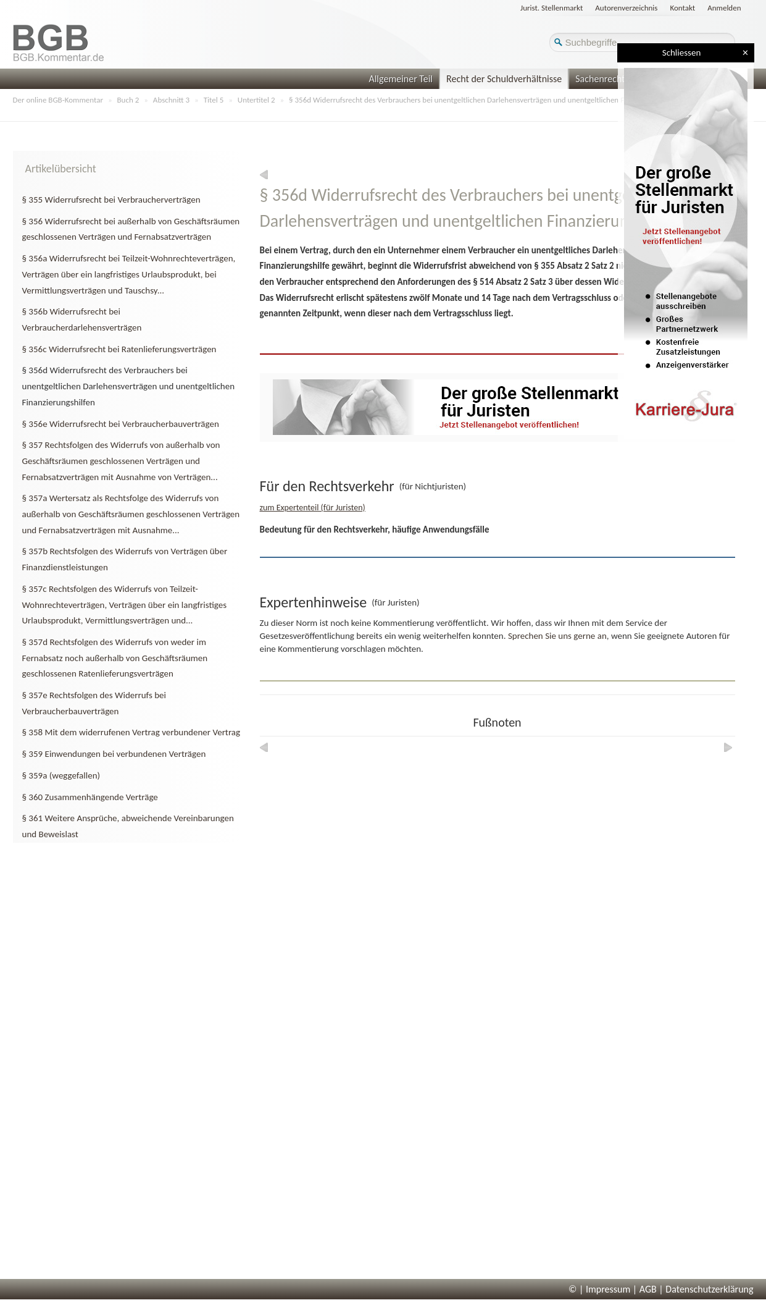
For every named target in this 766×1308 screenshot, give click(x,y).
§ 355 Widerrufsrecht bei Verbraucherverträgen (111, 199)
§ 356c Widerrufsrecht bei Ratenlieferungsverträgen (119, 349)
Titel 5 (214, 99)
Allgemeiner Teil (400, 79)
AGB (648, 1289)
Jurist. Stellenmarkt (551, 7)
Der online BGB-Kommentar (58, 99)
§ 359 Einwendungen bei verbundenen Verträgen (114, 753)
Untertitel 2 (256, 99)
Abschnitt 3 (171, 99)
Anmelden (724, 7)
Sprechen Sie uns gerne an (557, 635)
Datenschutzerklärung (709, 1289)
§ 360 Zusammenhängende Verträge (90, 797)
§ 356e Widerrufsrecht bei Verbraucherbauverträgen (120, 423)
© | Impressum (599, 1289)
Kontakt (682, 7)
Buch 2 (128, 99)
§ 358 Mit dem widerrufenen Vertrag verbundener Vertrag (131, 732)
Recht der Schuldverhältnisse (504, 79)
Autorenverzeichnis (626, 7)
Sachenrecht (600, 79)
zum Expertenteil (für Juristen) (312, 507)
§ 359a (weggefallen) (61, 775)
